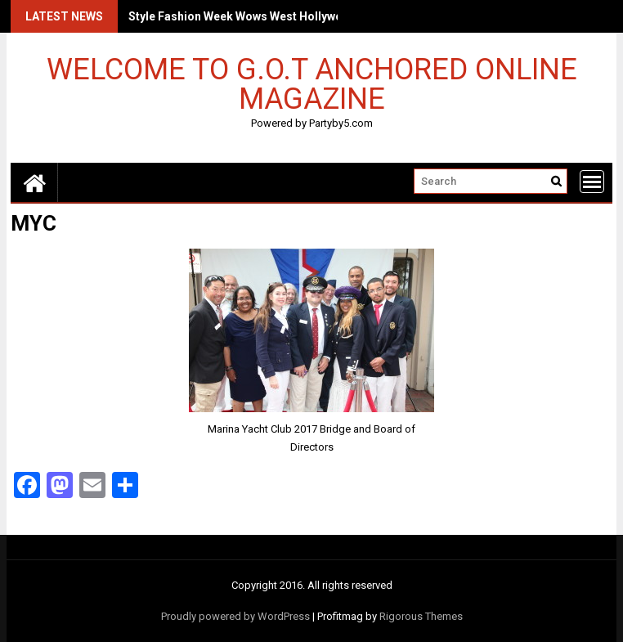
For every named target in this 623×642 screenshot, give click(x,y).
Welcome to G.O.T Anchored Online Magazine (312, 83)
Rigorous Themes (421, 616)
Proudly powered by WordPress (235, 616)
